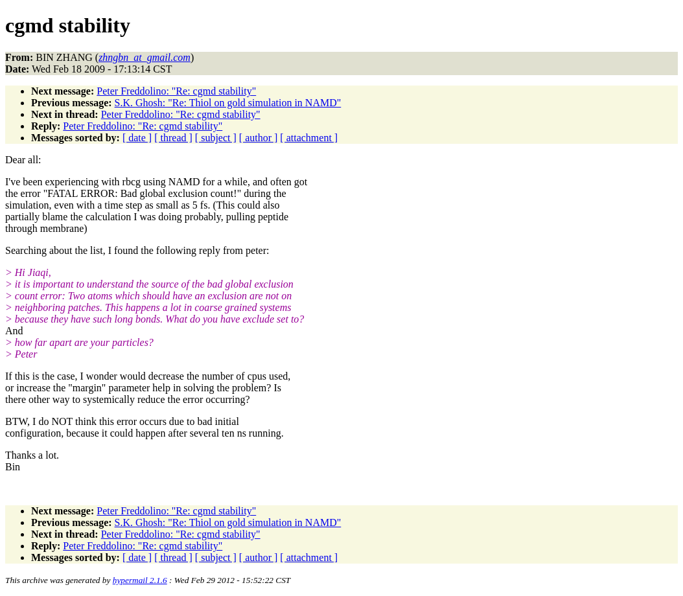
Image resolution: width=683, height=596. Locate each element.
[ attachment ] (309, 137)
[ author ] (258, 137)
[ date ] (137, 137)
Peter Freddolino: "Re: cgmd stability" (176, 91)
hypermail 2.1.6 (140, 580)
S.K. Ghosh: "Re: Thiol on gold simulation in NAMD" (228, 102)
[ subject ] (216, 137)
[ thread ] (173, 137)
